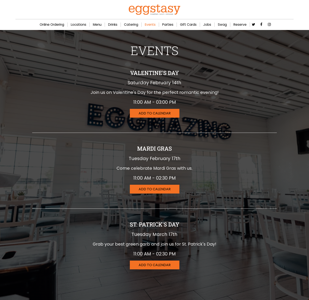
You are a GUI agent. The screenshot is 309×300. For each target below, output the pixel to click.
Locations (78, 24)
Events (150, 24)
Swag (222, 24)
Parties (167, 24)
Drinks (112, 24)
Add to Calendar (155, 113)
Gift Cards (188, 24)
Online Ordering (52, 24)
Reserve (240, 24)
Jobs (207, 24)
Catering (131, 24)
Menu (97, 24)
